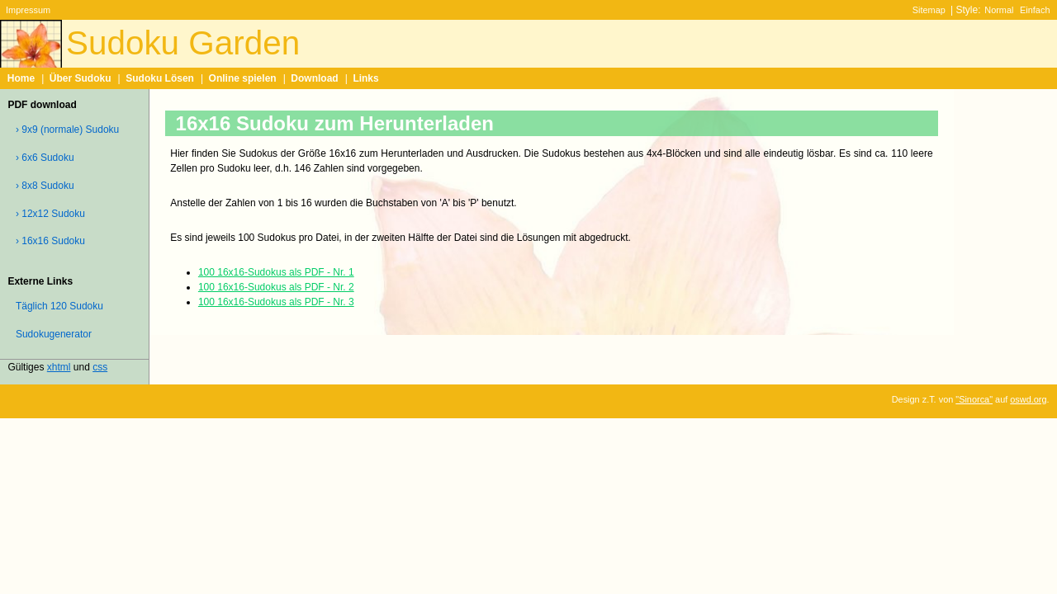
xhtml (59, 367)
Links (365, 78)
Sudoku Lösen (160, 78)
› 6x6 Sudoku (45, 157)
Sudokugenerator (54, 334)
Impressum (28, 10)
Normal (998, 10)
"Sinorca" (974, 399)
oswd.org (1028, 399)
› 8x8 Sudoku (45, 185)
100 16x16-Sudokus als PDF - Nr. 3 (276, 302)
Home (21, 78)
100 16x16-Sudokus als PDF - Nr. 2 (276, 287)
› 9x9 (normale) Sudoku (67, 129)
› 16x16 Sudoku (50, 241)
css (99, 367)
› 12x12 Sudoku (50, 213)
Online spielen (243, 78)
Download (314, 78)
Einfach (1035, 10)
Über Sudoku (80, 78)
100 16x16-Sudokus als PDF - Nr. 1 (276, 272)
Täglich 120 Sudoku (59, 306)
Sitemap (929, 10)
